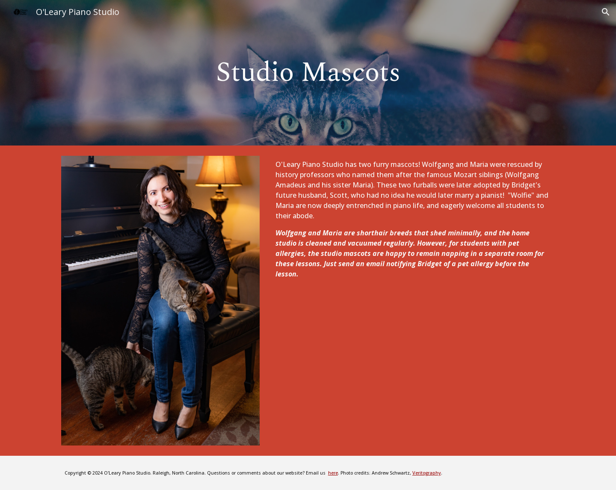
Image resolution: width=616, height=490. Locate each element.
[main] (308, 72)
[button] (605, 12)
